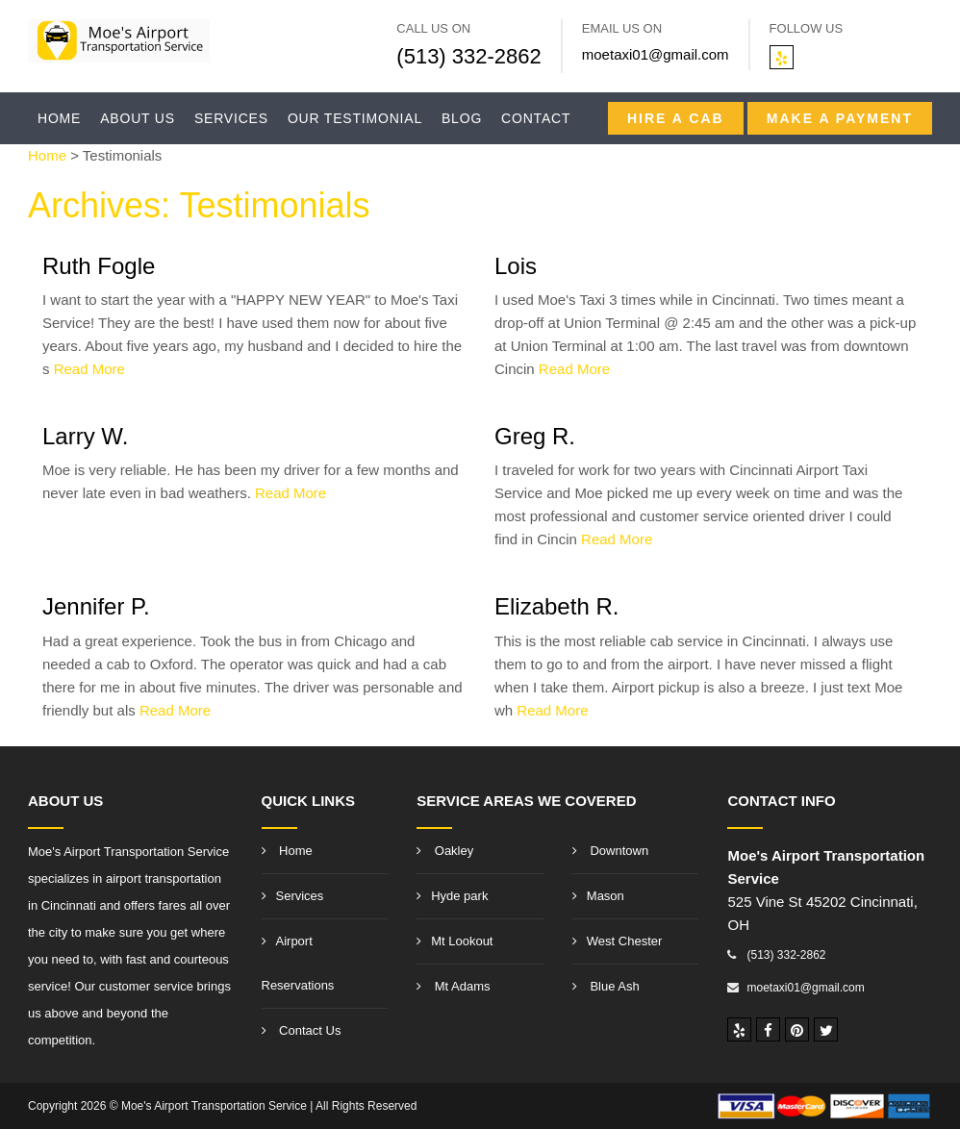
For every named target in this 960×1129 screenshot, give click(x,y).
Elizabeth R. (556, 606)
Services (231, 118)
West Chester (617, 941)
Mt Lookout (455, 941)
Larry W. (85, 436)
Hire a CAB (675, 118)
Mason (598, 896)
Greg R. (534, 436)
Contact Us (301, 1030)
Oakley (445, 850)
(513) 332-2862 (468, 56)
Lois (515, 266)
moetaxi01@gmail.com (655, 54)
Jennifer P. (96, 606)
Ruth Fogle (98, 266)
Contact (535, 118)
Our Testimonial (355, 118)
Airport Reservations (298, 963)
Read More (89, 369)
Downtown (610, 850)
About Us (137, 118)
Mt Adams (453, 986)
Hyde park (452, 896)
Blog (462, 118)
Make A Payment (840, 118)
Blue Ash (606, 986)
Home (59, 118)
